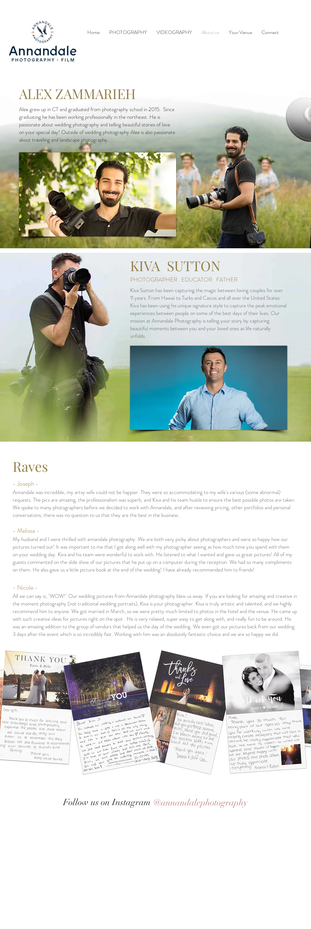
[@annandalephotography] (200, 802)
